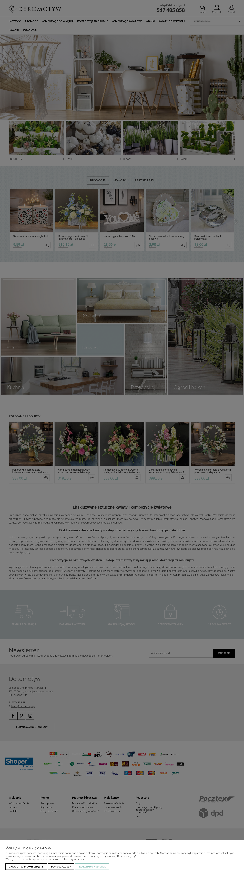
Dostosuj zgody (61, 866)
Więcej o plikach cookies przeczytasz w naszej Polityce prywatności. (44, 859)
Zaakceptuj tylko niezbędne (26, 866)
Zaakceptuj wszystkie (92, 866)
